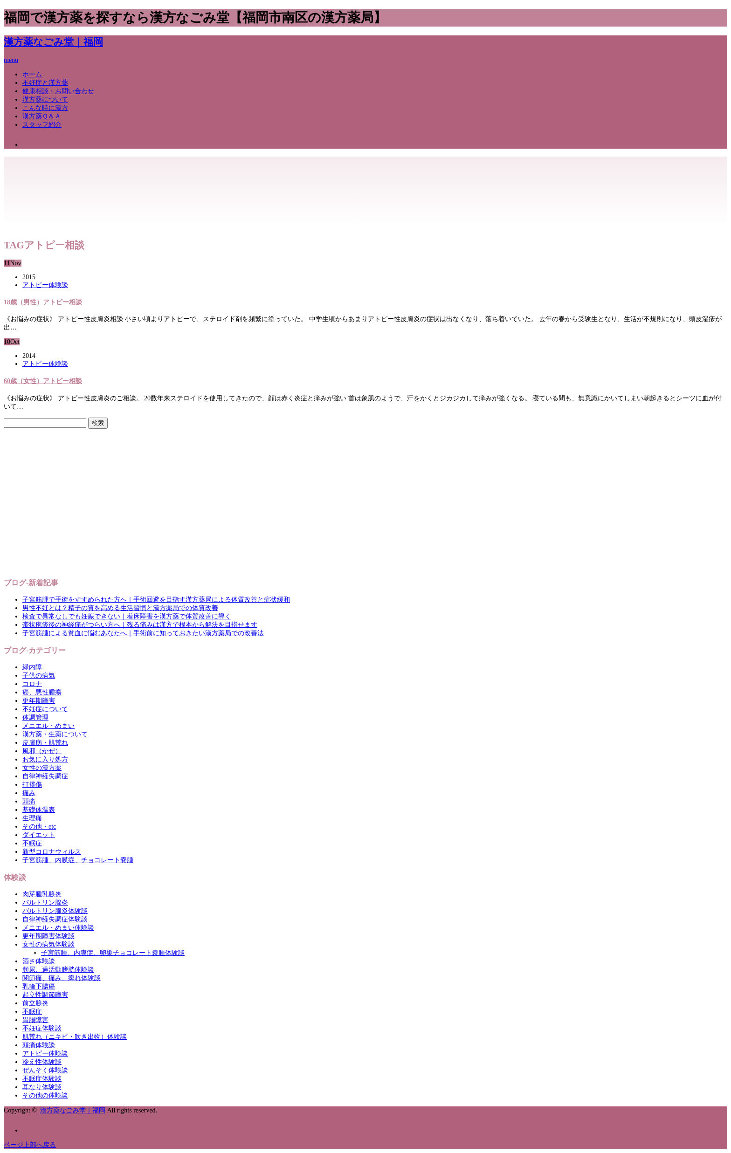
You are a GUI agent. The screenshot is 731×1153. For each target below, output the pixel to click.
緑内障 (32, 667)
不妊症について (45, 709)
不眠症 (32, 843)
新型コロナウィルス (51, 851)
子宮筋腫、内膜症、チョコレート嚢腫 (77, 860)
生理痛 (32, 818)
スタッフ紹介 (42, 124)
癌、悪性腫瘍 (42, 692)
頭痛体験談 (38, 1045)
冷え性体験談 (42, 1061)
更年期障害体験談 (48, 936)
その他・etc (39, 826)
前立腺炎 (35, 1003)
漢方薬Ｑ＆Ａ (41, 116)
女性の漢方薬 (42, 767)
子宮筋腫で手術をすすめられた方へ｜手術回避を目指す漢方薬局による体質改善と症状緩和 (156, 599)
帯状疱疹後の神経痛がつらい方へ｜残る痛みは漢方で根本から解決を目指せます (139, 624)
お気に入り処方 (45, 759)
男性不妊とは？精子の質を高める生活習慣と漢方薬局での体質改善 (120, 607)
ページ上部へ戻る (30, 1144)
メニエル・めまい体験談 (58, 927)
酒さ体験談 (38, 961)
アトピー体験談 (45, 284)
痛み (28, 792)
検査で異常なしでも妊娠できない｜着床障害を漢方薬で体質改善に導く (126, 616)
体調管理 (35, 717)
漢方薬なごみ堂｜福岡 (53, 42)
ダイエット (38, 834)
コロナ (32, 683)
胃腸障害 (35, 1019)
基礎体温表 (38, 809)
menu (11, 59)
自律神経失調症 (45, 776)
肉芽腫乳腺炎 (42, 894)
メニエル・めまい (48, 725)
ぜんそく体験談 (45, 1070)
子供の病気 (38, 675)
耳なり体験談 (42, 1087)
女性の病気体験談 (48, 944)
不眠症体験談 (42, 1078)
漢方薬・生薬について (55, 734)
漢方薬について (45, 99)
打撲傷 (32, 784)
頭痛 (28, 801)
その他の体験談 (45, 1095)
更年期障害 (38, 700)
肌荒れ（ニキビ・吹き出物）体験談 (74, 1036)
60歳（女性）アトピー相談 (43, 380)
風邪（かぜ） (42, 751)
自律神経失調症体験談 (55, 919)
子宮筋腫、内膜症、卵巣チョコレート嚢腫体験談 (113, 952)
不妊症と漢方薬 (45, 82)
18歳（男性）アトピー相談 (43, 302)
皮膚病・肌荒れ (45, 742)
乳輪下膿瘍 (38, 986)
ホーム (32, 74)
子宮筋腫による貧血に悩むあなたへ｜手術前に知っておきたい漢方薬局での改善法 (143, 633)
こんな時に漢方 (45, 107)
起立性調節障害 (45, 994)
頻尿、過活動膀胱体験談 (58, 969)
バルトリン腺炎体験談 (55, 910)
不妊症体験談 (42, 1028)
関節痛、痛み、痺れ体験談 (61, 978)
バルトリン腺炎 (45, 902)
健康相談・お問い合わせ (58, 91)
